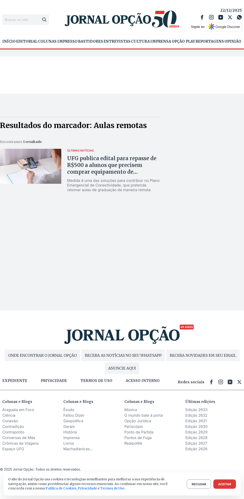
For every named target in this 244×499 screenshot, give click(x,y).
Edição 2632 (196, 415)
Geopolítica (73, 421)
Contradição (13, 426)
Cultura (140, 41)
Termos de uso (96, 381)
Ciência (8, 415)
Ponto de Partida (139, 432)
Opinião (232, 41)
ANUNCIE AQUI (122, 368)
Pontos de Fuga (138, 437)
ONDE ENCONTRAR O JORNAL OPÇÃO (42, 355)
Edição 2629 (196, 432)
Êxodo (68, 409)
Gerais (69, 426)
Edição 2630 (196, 426)
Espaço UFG (13, 449)
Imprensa (160, 41)
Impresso (67, 41)
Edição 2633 (196, 409)
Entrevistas (117, 41)
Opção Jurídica (137, 421)
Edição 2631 (196, 421)
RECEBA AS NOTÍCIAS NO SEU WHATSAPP (123, 355)
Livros (68, 443)
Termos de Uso (112, 488)
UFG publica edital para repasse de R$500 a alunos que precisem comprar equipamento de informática (111, 168)
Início (9, 41)
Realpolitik (133, 443)
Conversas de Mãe (18, 437)
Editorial (27, 41)
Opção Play (183, 41)
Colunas (47, 41)
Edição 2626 (196, 449)
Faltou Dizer (73, 415)
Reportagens (210, 41)
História (70, 432)
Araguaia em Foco (18, 409)
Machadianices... (78, 449)
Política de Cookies (60, 488)
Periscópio (133, 426)
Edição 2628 (196, 437)
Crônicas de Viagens (20, 443)
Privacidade (54, 381)
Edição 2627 (196, 443)
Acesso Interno (143, 381)
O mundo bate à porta (143, 415)
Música (130, 409)
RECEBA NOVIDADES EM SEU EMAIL (203, 355)
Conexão (10, 421)
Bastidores (90, 41)
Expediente (14, 381)
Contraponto (13, 432)
